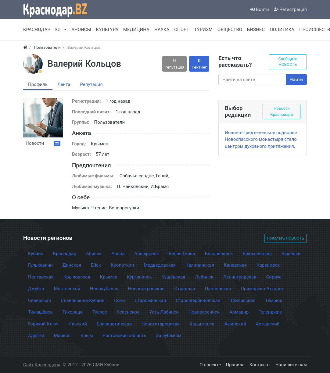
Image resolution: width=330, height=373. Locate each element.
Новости (43, 143)
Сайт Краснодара (41, 365)
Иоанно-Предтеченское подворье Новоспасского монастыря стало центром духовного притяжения (261, 139)
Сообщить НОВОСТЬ (287, 61)
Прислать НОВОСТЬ (285, 238)
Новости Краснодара (281, 111)
